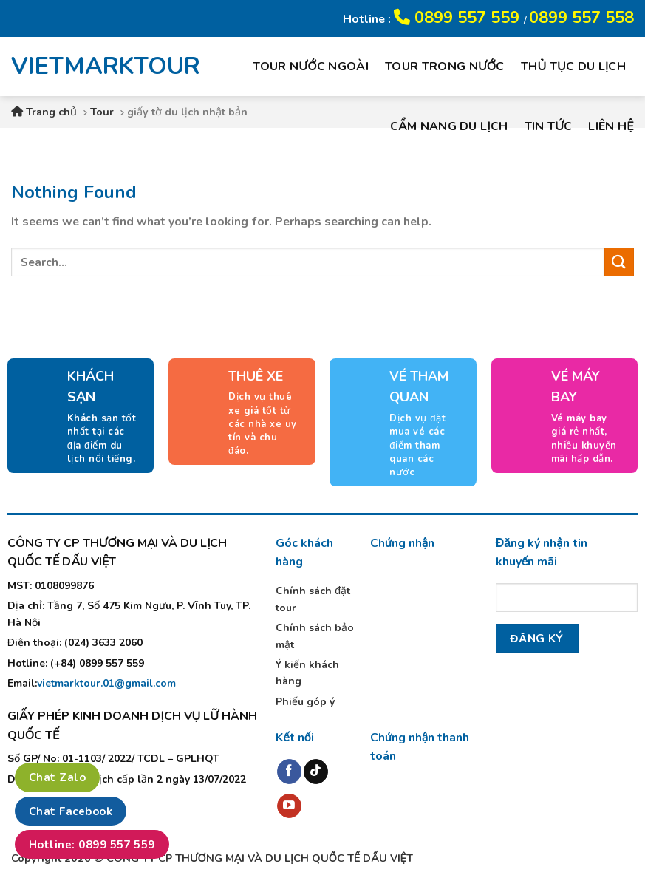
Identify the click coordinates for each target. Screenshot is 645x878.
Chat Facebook (70, 811)
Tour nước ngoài (311, 66)
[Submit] (619, 262)
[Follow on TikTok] (316, 771)
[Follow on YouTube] (289, 806)
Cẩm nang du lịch (449, 126)
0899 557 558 (581, 18)
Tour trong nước (445, 66)
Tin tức (549, 126)
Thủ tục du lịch (573, 66)
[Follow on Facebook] (289, 771)
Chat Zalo (57, 777)
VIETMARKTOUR (95, 66)
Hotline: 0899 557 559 (92, 844)
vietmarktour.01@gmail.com (106, 683)
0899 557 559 (459, 18)
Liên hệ (611, 126)
